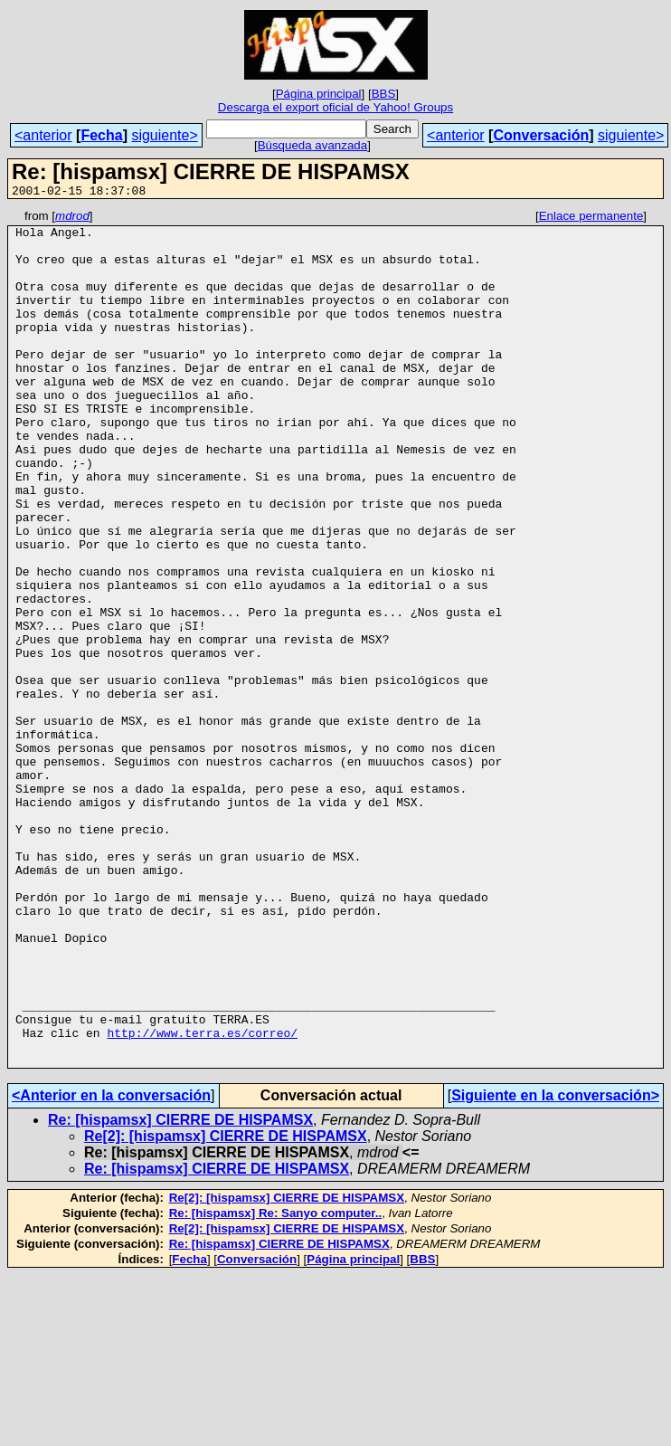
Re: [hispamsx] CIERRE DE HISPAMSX (180, 1291)
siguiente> (164, 135)
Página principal (319, 93)
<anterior (43, 135)
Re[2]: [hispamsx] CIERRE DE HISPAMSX (225, 1307)
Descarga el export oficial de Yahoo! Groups (335, 107)
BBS (384, 93)
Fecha (101, 135)
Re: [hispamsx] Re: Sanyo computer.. (276, 1384)
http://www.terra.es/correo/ (202, 1198)
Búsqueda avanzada (313, 145)
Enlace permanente (591, 218)
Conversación (541, 135)
